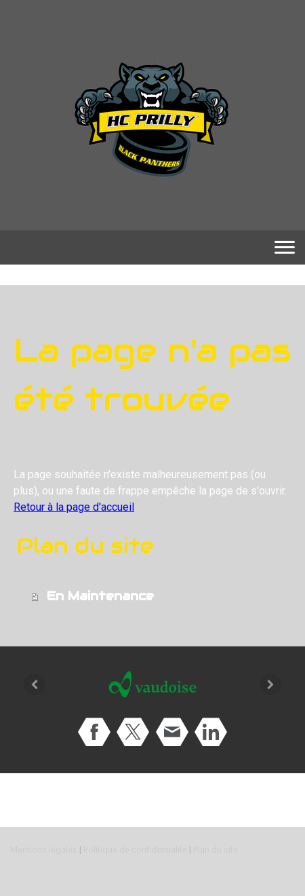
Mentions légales (43, 849)
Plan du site (215, 849)
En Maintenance (100, 596)
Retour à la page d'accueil (74, 507)
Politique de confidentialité (135, 849)
